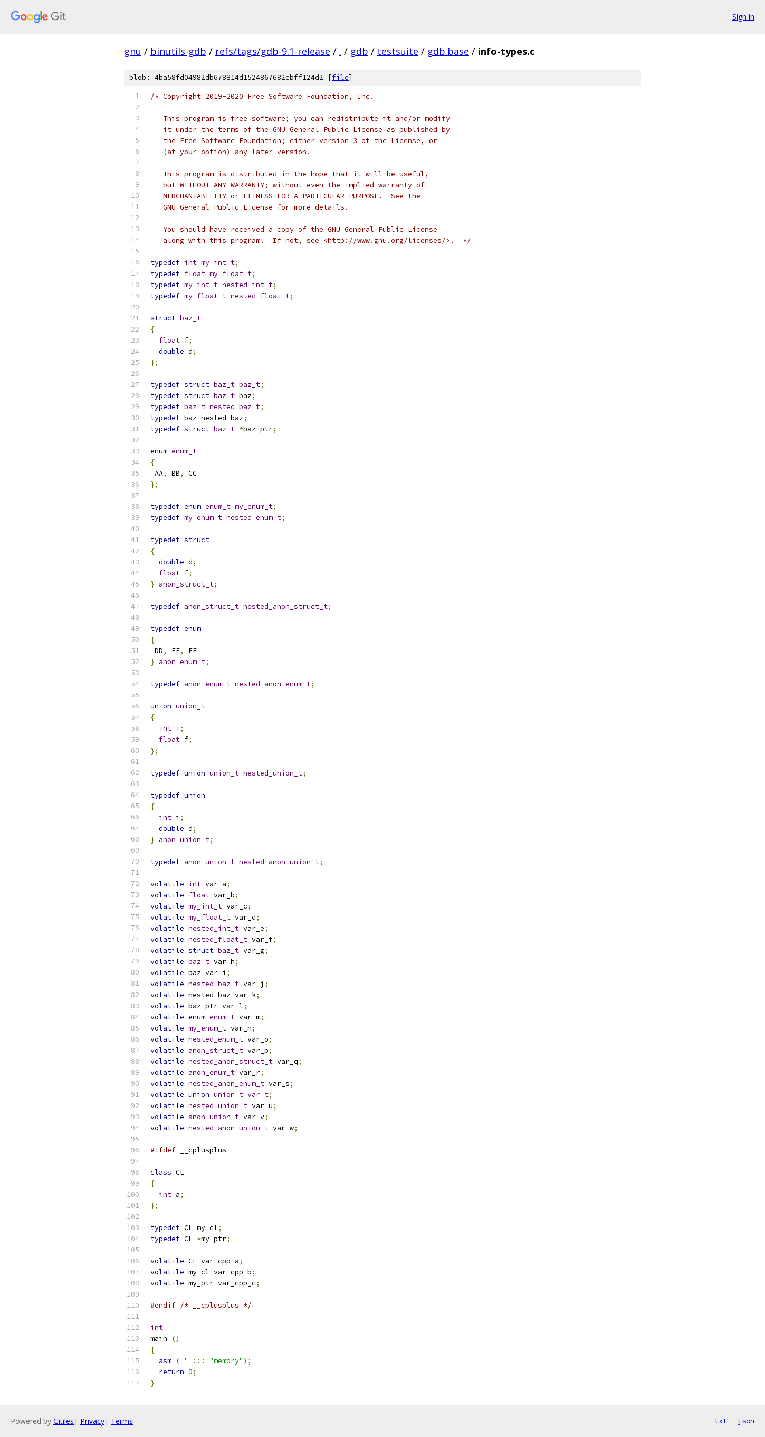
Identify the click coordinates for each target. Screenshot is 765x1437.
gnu (132, 51)
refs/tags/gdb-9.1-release (272, 51)
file (340, 77)
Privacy (92, 1421)
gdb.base (448, 51)
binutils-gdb (178, 51)
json (746, 1420)
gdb (359, 51)
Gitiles (63, 1421)
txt (720, 1420)
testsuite (397, 51)
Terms (122, 1421)
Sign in (743, 17)
